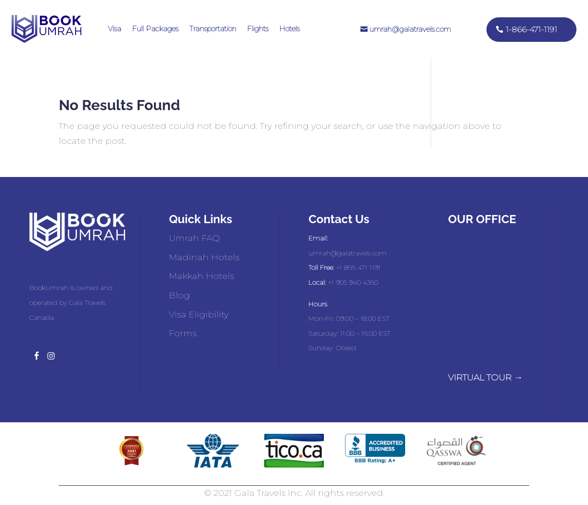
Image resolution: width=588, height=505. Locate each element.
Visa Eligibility (199, 314)
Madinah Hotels (204, 257)
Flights (257, 28)
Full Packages (155, 28)
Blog (179, 295)
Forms (182, 333)
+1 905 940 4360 (353, 282)
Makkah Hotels (201, 276)
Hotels (289, 28)
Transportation (212, 28)
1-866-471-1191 (531, 29)
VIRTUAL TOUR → (485, 377)
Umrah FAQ (194, 238)
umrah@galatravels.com (410, 29)
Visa (114, 28)
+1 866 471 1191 (358, 267)
